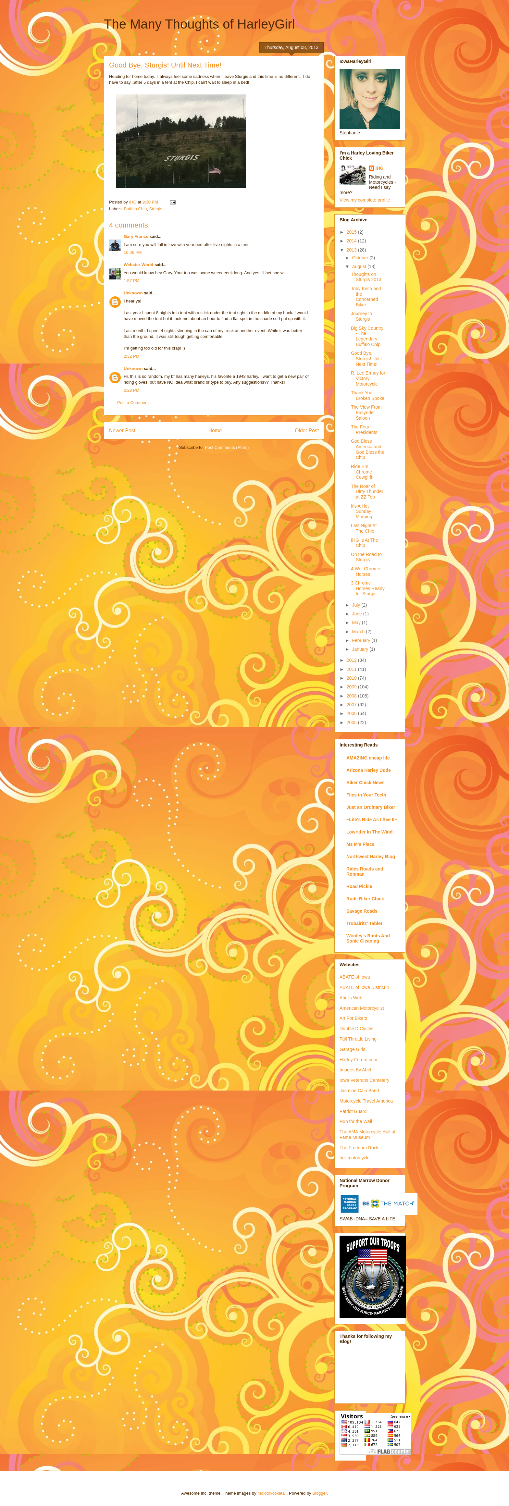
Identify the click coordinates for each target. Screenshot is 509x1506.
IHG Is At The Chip (364, 542)
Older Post (307, 430)
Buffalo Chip (135, 208)
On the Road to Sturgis (366, 557)
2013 (352, 250)
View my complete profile (365, 200)
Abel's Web (351, 997)
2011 (352, 669)
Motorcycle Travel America (366, 1101)
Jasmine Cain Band (359, 1090)
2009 (352, 686)
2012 (352, 660)
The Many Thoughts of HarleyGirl (199, 24)
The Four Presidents (364, 429)
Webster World (138, 264)
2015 (352, 232)
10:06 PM (133, 252)
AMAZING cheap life (368, 757)
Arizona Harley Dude (368, 770)
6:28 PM (131, 390)
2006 (352, 713)
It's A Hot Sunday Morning (361, 511)
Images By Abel (355, 1069)
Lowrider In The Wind (369, 831)
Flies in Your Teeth (366, 794)
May (357, 622)
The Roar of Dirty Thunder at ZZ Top (367, 492)
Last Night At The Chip (364, 528)
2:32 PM (131, 356)
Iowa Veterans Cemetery (364, 1080)
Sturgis (155, 208)
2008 (352, 695)
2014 (352, 240)
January (360, 649)
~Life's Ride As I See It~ (371, 819)
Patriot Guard (353, 1111)
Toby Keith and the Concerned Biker (366, 296)
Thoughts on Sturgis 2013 (366, 277)
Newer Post (122, 430)
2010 (352, 678)
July (356, 605)
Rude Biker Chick (365, 898)
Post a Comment (133, 402)
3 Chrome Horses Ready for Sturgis (368, 588)
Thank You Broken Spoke (367, 395)
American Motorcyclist (362, 1008)
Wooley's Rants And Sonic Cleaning (368, 938)
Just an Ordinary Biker (370, 807)
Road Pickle (359, 886)
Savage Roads (362, 911)
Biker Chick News (365, 782)
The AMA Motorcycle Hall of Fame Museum (367, 1134)
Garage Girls (352, 1049)
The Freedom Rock (359, 1147)
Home (215, 430)
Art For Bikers (353, 1018)
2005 (352, 722)
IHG (380, 168)
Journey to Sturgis (361, 316)
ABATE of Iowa (355, 977)
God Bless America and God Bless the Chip (367, 449)
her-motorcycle (355, 1157)
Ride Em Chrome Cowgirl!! (362, 472)
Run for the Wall (356, 1121)
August (359, 266)
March (359, 631)
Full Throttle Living (358, 1039)
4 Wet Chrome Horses (365, 571)
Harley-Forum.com (358, 1059)
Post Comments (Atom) (227, 447)
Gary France (136, 236)
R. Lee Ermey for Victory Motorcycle (368, 378)
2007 (352, 704)
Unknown (133, 292)
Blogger (319, 1493)
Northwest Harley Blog (370, 856)
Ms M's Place (360, 844)
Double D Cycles (356, 1028)
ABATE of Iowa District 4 (364, 987)
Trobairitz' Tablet (364, 923)
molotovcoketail (272, 1493)
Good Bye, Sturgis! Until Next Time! (366, 359)
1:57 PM (131, 280)
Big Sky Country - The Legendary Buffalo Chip (367, 336)
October (360, 257)
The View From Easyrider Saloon (366, 412)
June (357, 613)
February (361, 640)
